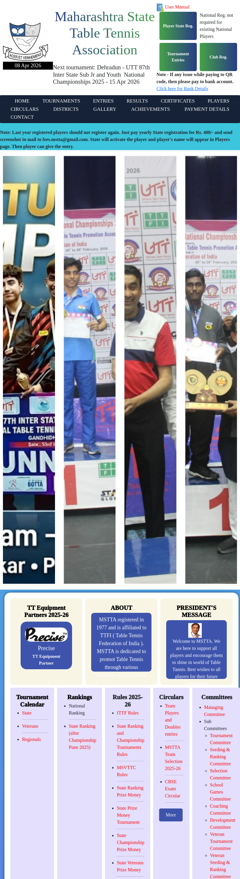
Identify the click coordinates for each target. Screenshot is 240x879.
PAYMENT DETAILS (207, 109)
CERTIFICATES (178, 101)
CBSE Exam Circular (172, 788)
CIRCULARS (25, 109)
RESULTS (137, 101)
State (26, 712)
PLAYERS (218, 101)
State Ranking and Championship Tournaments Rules (130, 740)
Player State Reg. (178, 26)
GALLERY (104, 109)
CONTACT (22, 117)
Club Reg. (218, 57)
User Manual (172, 6)
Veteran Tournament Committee (221, 841)
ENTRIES (103, 101)
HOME (22, 101)
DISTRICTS (66, 109)
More (171, 814)
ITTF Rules (128, 712)
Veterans (30, 726)
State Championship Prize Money (130, 842)
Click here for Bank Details (182, 88)
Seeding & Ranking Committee (220, 756)
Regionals (31, 739)
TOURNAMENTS (61, 101)
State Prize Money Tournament (128, 815)
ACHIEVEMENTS (150, 109)
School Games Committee (220, 791)
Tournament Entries (178, 57)
